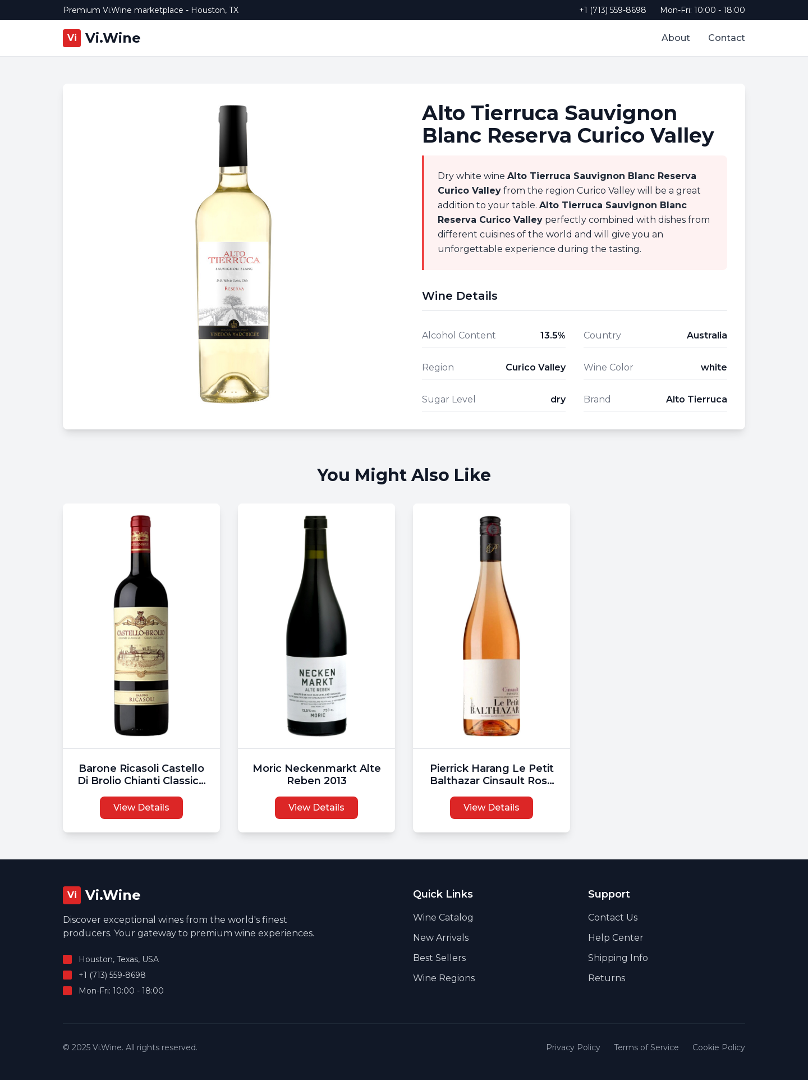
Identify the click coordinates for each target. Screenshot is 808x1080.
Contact (726, 38)
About (676, 38)
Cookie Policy (718, 1047)
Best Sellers (439, 958)
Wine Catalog (443, 917)
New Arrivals (441, 937)
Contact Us (612, 917)
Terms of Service (646, 1047)
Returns (606, 978)
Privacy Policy (573, 1047)
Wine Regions (444, 978)
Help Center (616, 937)
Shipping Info (618, 958)
